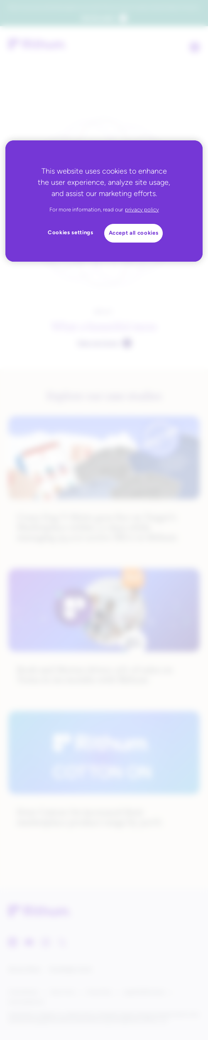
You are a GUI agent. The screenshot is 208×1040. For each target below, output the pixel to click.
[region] (104, 201)
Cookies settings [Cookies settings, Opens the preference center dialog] (70, 232)
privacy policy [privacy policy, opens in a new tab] (142, 209)
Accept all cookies (134, 233)
